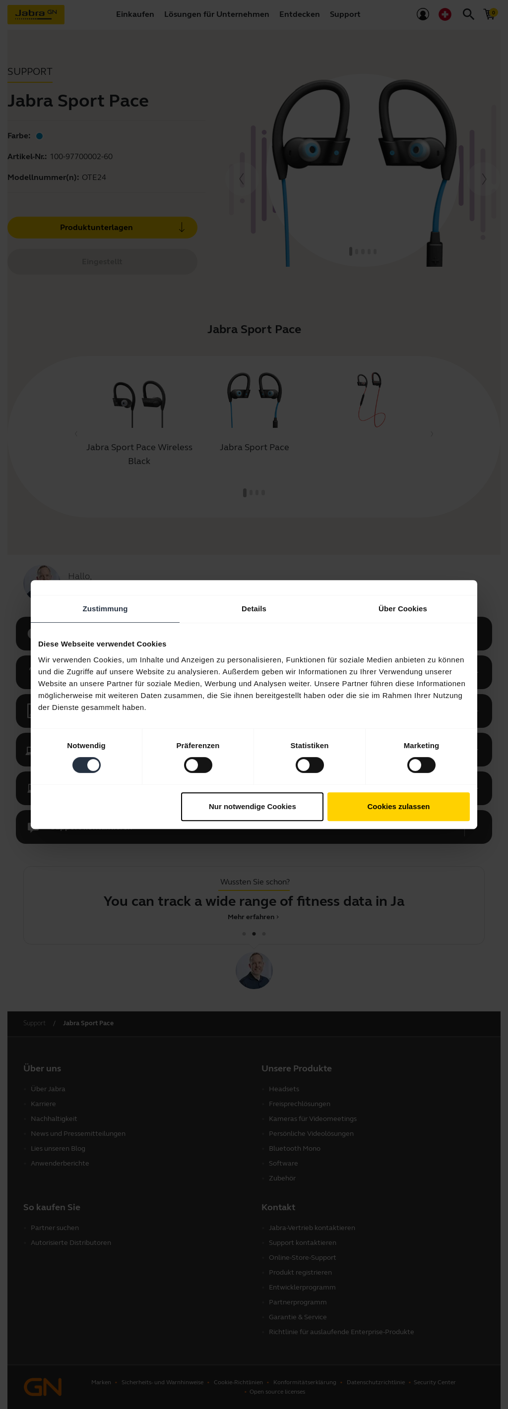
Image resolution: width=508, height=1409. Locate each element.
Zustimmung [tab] (105, 608)
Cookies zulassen (399, 806)
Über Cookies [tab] (403, 608)
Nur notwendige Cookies (252, 806)
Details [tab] (254, 608)
